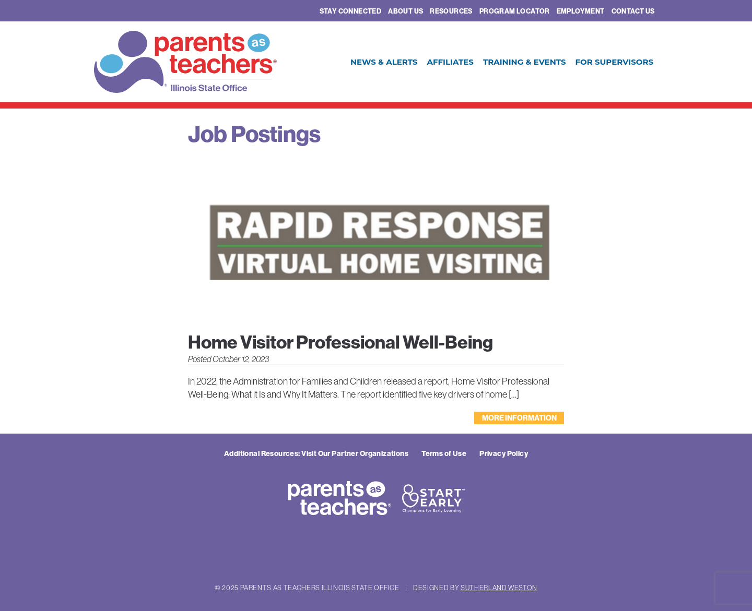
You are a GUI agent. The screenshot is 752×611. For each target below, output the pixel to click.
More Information (519, 418)
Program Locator (514, 11)
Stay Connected (350, 11)
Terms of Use (443, 453)
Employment (581, 11)
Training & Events (524, 62)
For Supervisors (614, 62)
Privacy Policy (503, 453)
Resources (451, 11)
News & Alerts (384, 62)
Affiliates (450, 62)
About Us (405, 11)
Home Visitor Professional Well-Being (340, 341)
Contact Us (633, 11)
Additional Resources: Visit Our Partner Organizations (316, 453)
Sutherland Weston (499, 587)
